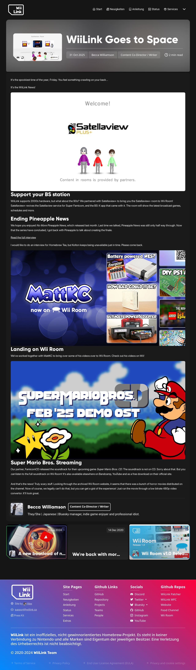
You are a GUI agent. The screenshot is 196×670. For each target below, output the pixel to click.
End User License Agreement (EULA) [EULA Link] (108, 663)
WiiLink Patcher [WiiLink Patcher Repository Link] (171, 594)
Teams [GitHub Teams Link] (98, 610)
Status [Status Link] (154, 9)
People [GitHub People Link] (98, 615)
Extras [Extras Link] (67, 620)
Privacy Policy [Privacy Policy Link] (59, 663)
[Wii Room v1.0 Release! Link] (159, 542)
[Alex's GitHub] (27, 603)
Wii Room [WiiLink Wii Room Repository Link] (167, 615)
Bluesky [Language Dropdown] (137, 605)
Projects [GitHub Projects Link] (99, 605)
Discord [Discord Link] (137, 594)
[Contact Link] (26, 609)
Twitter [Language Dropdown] (137, 599)
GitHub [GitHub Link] (99, 594)
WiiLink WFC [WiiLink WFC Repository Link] (169, 599)
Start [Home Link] (97, 9)
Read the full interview (23, 237)
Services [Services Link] (171, 9)
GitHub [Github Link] (137, 610)
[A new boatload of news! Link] (36, 542)
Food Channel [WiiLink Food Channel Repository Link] (170, 610)
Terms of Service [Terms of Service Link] (23, 663)
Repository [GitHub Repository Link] (101, 599)
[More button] (184, 9)
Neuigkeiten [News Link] (115, 9)
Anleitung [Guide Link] (136, 9)
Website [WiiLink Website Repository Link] (166, 605)
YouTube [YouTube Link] (138, 620)
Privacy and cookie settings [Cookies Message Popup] (165, 663)
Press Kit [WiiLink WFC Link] (17, 615)
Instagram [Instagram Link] (139, 615)
